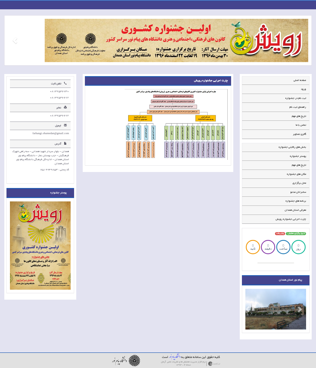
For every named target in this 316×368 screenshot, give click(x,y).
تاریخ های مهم (299, 116)
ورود (303, 89)
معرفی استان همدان (295, 210)
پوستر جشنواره (298, 156)
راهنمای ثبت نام (297, 107)
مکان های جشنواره (296, 174)
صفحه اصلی (300, 80)
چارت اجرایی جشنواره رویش (291, 219)
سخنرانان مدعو (298, 192)
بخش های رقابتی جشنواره (292, 147)
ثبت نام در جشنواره (295, 98)
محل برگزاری (299, 183)
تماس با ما (301, 125)
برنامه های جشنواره (296, 201)
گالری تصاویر (299, 134)
